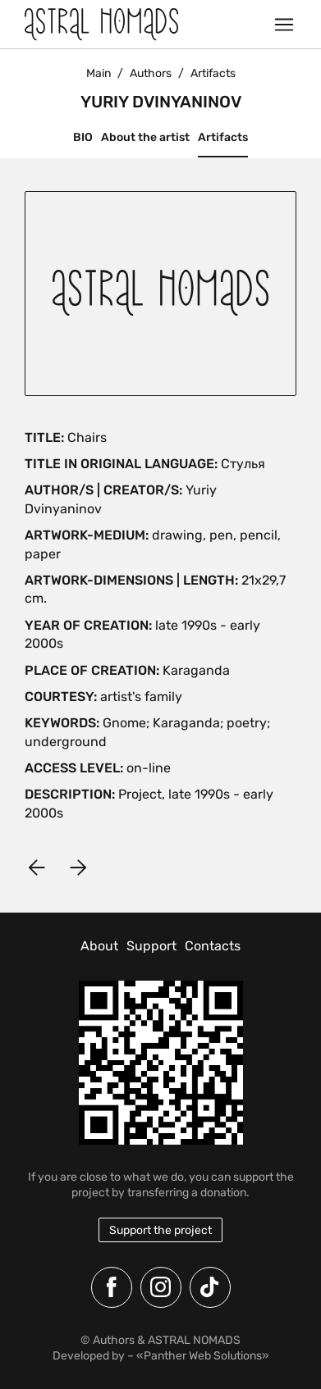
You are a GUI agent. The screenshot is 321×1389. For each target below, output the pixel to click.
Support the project (160, 1230)
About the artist (145, 137)
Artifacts (223, 137)
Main (98, 73)
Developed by (89, 1356)
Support (151, 946)
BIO (83, 137)
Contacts (213, 946)
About (99, 946)
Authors (151, 73)
